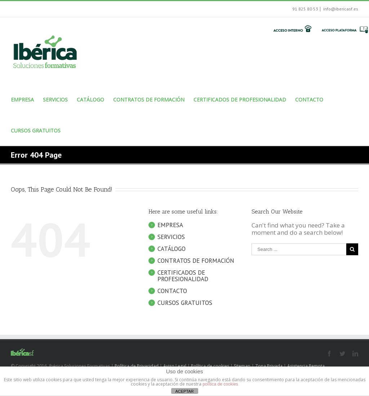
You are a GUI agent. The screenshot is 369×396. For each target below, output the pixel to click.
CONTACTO (172, 298)
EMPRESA (170, 232)
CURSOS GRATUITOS (184, 310)
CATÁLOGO (171, 256)
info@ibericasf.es (340, 9)
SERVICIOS (171, 244)
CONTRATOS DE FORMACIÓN (195, 268)
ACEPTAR (184, 391)
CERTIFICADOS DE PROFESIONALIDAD (182, 283)
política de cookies (220, 384)
